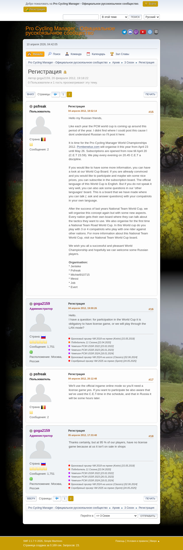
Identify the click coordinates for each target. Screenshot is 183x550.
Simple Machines (53, 541)
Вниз (30, 94)
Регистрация (76, 106)
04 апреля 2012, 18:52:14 (82, 111)
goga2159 (42, 303)
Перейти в (87, 515)
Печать (150, 94)
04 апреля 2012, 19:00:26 (82, 308)
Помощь (120, 541)
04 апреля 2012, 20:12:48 (82, 378)
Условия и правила (137, 541)
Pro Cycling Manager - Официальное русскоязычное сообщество (70, 30)
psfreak (40, 106)
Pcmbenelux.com (88, 146)
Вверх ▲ (155, 541)
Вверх (31, 498)
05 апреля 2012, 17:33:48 (82, 435)
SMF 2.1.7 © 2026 (33, 541)
